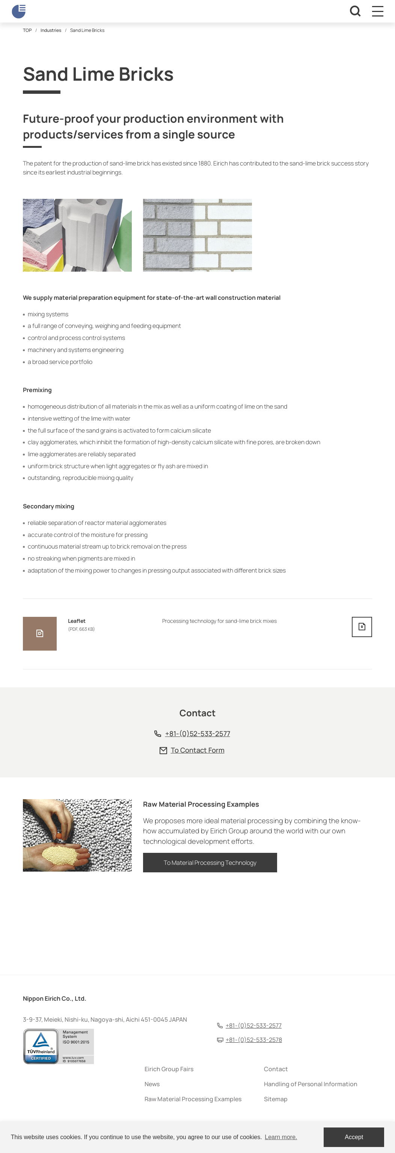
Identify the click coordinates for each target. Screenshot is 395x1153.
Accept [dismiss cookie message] (354, 1137)
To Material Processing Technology (210, 946)
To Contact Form (198, 829)
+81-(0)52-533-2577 (197, 813)
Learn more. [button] (281, 1137)
